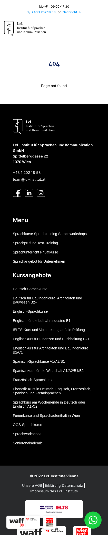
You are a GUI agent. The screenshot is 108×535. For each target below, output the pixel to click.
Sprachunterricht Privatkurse (35, 252)
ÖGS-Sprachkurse (27, 425)
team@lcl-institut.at (29, 179)
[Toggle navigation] (98, 28)
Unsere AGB (32, 485)
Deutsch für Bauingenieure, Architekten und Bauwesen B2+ (47, 300)
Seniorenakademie (28, 443)
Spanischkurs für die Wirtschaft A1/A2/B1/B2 (48, 371)
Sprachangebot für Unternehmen (39, 261)
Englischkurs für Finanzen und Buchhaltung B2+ (51, 339)
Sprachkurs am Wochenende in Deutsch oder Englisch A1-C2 (49, 404)
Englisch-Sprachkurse (30, 311)
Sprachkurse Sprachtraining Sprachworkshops (50, 234)
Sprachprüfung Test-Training (35, 243)
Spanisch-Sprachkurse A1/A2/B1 (39, 361)
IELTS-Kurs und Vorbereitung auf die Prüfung (49, 330)
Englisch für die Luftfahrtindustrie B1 (42, 321)
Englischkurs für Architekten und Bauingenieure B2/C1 (50, 350)
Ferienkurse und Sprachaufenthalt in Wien (46, 416)
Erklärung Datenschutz (64, 485)
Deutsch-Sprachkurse (30, 289)
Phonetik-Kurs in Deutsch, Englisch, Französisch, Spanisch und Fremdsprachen (52, 391)
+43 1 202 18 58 (27, 172)
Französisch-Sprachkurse (33, 380)
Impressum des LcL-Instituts (54, 491)
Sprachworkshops (27, 434)
